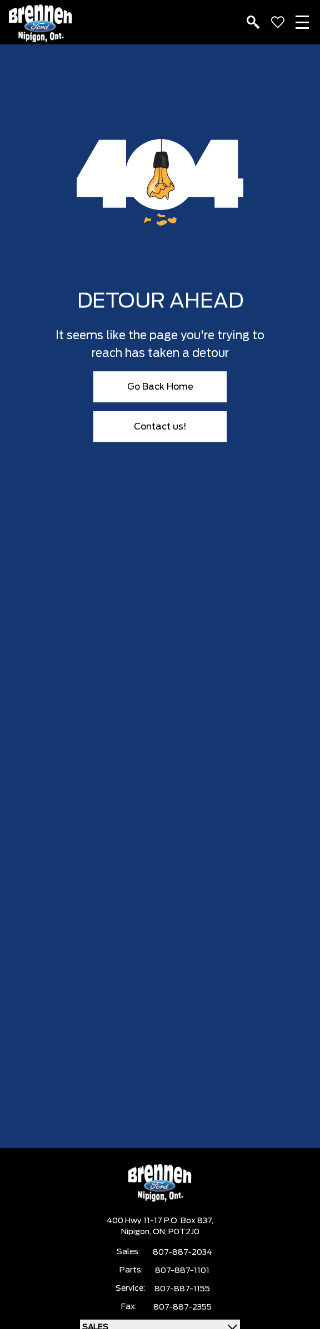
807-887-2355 (182, 1307)
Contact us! (160, 426)
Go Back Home (160, 386)
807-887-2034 (182, 1252)
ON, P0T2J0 (176, 1232)
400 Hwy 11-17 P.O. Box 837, (160, 1221)
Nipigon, (137, 1232)
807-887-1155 (182, 1289)
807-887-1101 (182, 1271)
